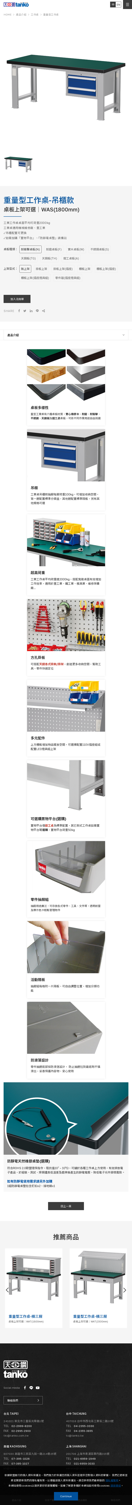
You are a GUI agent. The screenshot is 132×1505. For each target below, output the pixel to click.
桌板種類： (11, 249)
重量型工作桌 (51, 14)
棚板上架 (84, 269)
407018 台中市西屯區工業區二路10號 (90, 1421)
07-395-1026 (20, 1458)
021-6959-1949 (85, 1458)
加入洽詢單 (17, 299)
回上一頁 (66, 1206)
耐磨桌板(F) (54, 249)
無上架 (25, 269)
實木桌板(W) (76, 249)
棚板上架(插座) (106, 269)
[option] (66, 83)
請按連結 (115, 1485)
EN (118, 4)
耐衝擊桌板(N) (30, 249)
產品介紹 (21, 14)
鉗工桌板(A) (71, 258)
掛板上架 (41, 269)
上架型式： (11, 268)
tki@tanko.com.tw (16, 1435)
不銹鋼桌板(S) (99, 249)
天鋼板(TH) (49, 258)
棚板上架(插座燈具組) (35, 278)
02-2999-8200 (21, 1425)
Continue (66, 1496)
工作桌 (35, 14)
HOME (7, 14)
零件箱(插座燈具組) (68, 278)
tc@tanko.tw (75, 1435)
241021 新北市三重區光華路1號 (24, 1421)
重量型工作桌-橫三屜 (25, 1316)
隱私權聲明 (112, 1480)
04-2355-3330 (84, 1425)
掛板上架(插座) (63, 269)
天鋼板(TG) (28, 258)
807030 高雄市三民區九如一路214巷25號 (30, 1453)
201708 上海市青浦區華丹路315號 (87, 1453)
